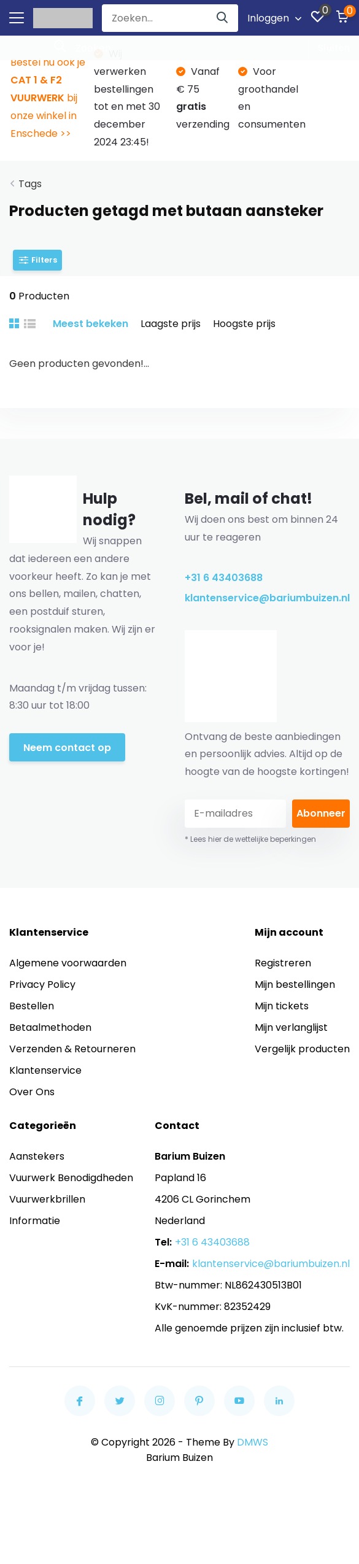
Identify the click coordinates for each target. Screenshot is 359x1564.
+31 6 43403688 (224, 578)
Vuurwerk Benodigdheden (71, 1178)
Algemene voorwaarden (67, 963)
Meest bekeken (90, 324)
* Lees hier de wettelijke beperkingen (250, 839)
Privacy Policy (42, 984)
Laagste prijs (171, 324)
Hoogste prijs (244, 324)
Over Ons (32, 1092)
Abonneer (320, 813)
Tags (30, 184)
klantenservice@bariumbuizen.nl (267, 598)
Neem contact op (67, 748)
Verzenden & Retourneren (72, 1049)
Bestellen (31, 1006)
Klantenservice (45, 1070)
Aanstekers (36, 1156)
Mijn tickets (282, 1006)
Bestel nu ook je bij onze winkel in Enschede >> (47, 97)
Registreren (283, 963)
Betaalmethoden (50, 1027)
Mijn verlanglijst (291, 1027)
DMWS (252, 1442)
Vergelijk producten (302, 1049)
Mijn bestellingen (295, 984)
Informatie (34, 1221)
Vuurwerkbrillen (47, 1199)
